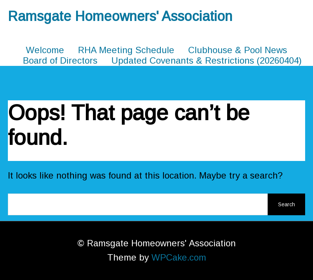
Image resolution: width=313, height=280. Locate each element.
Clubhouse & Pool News (237, 50)
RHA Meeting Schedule (126, 50)
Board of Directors (60, 60)
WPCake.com (178, 257)
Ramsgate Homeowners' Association (120, 16)
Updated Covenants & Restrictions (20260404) (206, 60)
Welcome (45, 50)
